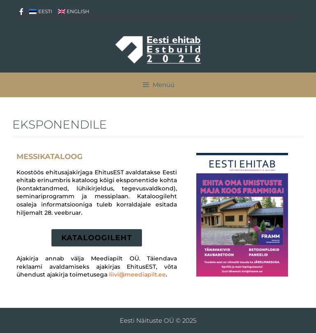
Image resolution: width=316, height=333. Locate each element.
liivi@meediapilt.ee (137, 274)
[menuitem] (40, 11)
